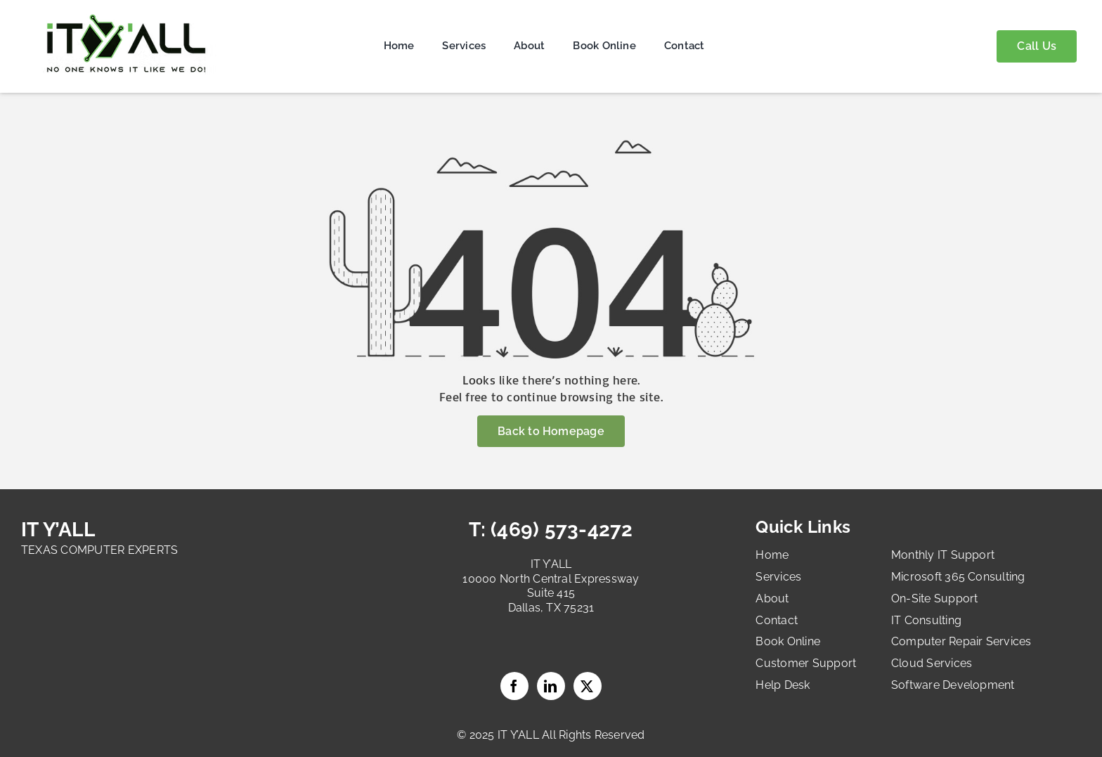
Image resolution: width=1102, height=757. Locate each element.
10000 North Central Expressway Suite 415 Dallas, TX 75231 (550, 593)
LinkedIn (551, 686)
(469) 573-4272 (559, 529)
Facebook (514, 686)
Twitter (587, 686)
